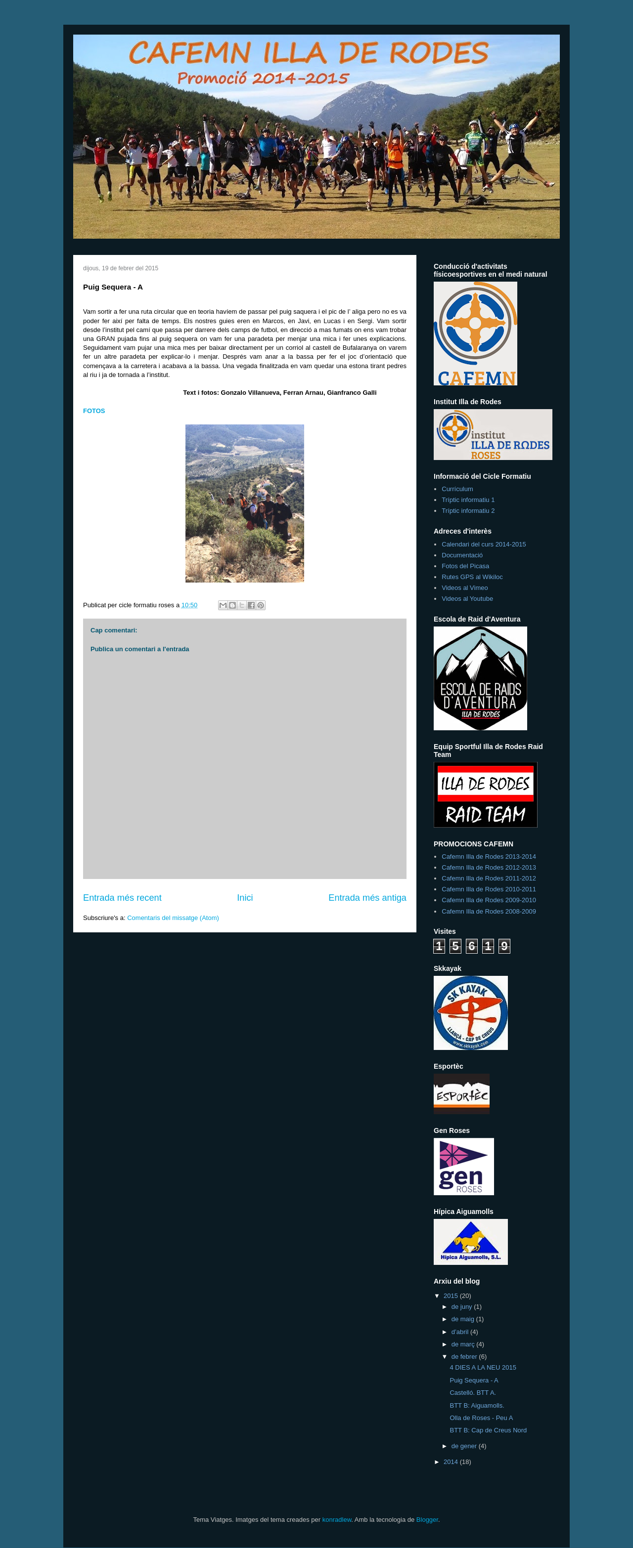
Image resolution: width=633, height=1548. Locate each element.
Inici (245, 898)
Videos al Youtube (467, 598)
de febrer (465, 1356)
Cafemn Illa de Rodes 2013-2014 (489, 856)
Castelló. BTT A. (473, 1392)
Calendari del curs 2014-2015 (484, 544)
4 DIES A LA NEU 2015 (483, 1367)
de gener (465, 1446)
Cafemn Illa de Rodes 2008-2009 (489, 911)
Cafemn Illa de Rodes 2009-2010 (489, 900)
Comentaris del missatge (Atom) (173, 917)
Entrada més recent (122, 898)
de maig (464, 1319)
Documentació (462, 555)
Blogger (427, 1519)
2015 (452, 1295)
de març (464, 1344)
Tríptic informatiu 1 (468, 499)
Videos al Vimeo (465, 587)
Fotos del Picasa (465, 566)
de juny (463, 1306)
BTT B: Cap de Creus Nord (488, 1430)
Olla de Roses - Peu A (481, 1418)
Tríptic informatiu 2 (468, 510)
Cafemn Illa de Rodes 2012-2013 (489, 867)
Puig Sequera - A (474, 1380)
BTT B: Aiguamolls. (477, 1405)
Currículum (457, 489)
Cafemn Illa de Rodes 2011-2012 (489, 878)
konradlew (337, 1519)
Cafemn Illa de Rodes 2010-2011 (489, 889)
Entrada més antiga (367, 898)
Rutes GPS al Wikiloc (472, 577)
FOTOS (94, 411)
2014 (452, 1461)
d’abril (461, 1332)
